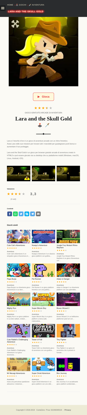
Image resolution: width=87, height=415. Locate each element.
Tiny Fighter (61, 340)
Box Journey (62, 373)
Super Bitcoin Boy (39, 308)
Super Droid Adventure (41, 373)
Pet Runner (36, 279)
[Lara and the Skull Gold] (43, 51)
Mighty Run (11, 308)
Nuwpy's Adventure (39, 245)
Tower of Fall (37, 340)
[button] (2, 8)
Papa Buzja (11, 279)
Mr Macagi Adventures (16, 373)
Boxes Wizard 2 (63, 308)
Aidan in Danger (63, 279)
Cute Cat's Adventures (16, 245)
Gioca (44, 96)
